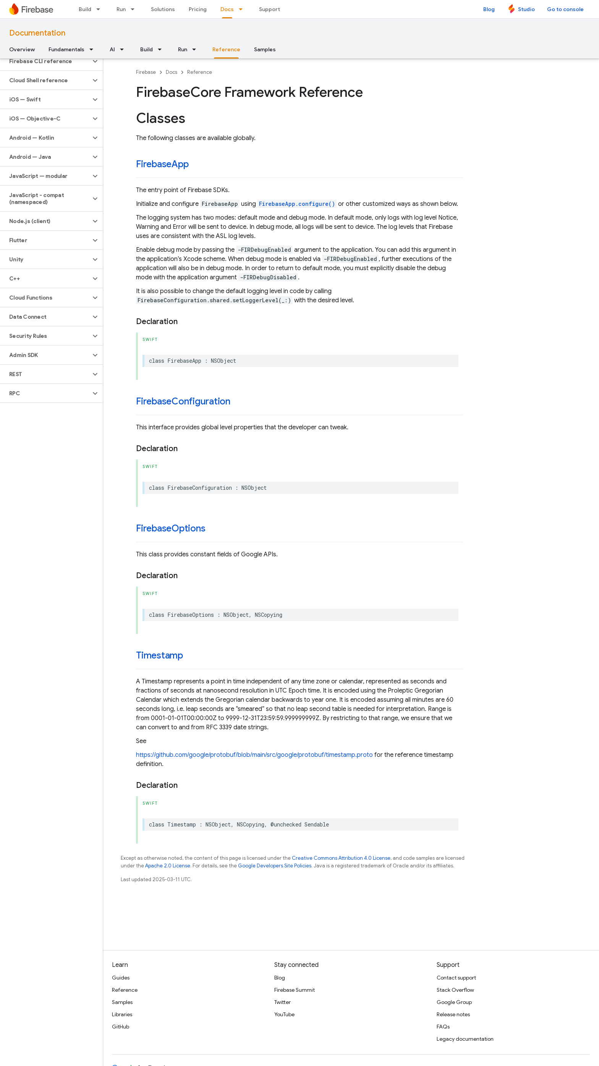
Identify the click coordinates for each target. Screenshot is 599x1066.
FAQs (443, 1026)
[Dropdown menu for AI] (124, 49)
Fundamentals (66, 49)
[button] (45, 61)
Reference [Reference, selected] (226, 49)
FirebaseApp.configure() (297, 203)
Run (121, 9)
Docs (171, 72)
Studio (526, 9)
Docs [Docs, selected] (227, 9)
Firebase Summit (294, 989)
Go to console (565, 9)
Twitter (282, 1002)
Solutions (163, 9)
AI (112, 49)
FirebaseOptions (170, 528)
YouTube (284, 1014)
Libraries (122, 1014)
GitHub (120, 1026)
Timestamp (159, 655)
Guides (121, 977)
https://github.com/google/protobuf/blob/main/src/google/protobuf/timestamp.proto (254, 755)
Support (269, 9)
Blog (489, 9)
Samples (265, 49)
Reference (199, 72)
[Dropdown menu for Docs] (243, 9)
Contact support (456, 977)
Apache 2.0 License (167, 865)
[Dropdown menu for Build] (100, 9)
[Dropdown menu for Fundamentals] (93, 49)
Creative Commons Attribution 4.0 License (341, 858)
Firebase (146, 72)
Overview (22, 49)
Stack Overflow (455, 989)
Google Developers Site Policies (274, 865)
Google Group (454, 1002)
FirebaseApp (162, 164)
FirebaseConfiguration (183, 401)
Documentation (37, 33)
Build (85, 9)
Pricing (198, 9)
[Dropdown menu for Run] (135, 9)
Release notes (453, 1014)
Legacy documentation (465, 1038)
